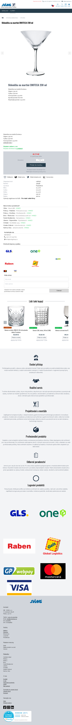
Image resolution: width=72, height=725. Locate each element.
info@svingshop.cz (67, 1)
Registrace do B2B (37, 1)
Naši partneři (6, 686)
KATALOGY (5, 11)
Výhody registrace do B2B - (19, 198)
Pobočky (5, 632)
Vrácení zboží (7, 691)
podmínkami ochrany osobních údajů (13, 291)
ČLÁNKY (12, 10)
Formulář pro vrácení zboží (10, 689)
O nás (4, 681)
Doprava (5, 693)
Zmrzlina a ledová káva (12, 17)
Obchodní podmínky (8, 682)
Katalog (5, 630)
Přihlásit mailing (7, 703)
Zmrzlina (22, 17)
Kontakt (5, 679)
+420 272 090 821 (48, 1)
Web (4, 701)
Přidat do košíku (36, 165)
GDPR (4, 684)
